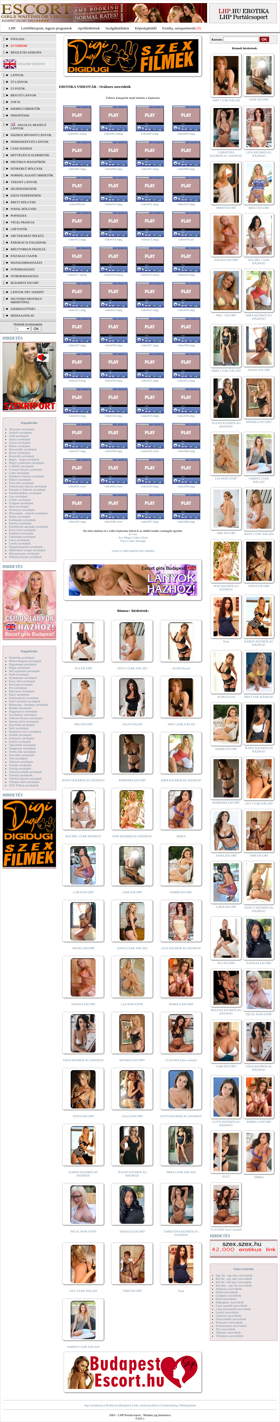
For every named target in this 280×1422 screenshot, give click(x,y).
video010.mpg (113, 204)
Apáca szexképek (19, 439)
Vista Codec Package (133, 540)
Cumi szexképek (19, 472)
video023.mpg (149, 310)
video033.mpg (77, 415)
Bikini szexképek (19, 446)
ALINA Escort (181, 668)
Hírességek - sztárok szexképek (28, 513)
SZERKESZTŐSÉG (23, 308)
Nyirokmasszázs (25, 276)
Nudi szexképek (19, 674)
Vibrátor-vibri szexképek (24, 781)
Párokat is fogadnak (28, 242)
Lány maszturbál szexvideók (233, 1309)
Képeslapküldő (146, 28)
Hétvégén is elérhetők (30, 155)
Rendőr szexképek (20, 708)
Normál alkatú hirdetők (32, 175)
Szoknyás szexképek (21, 738)
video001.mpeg (77, 133)
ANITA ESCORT (83, 1116)
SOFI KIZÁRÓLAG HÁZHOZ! (132, 836)
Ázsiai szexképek (19, 442)
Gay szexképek (18, 496)
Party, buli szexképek (22, 681)
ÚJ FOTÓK (18, 88)
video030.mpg (113, 380)
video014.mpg (113, 239)
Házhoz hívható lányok (31, 135)
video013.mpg (77, 239)
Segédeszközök (24, 188)
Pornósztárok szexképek (24, 698)
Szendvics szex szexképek (25, 731)
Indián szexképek (19, 516)
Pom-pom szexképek (22, 691)
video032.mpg (186, 380)
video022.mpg (113, 310)
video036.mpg (186, 415)
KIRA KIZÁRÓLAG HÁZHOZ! (181, 780)
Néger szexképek (19, 667)
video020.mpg (186, 274)
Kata (181, 1290)
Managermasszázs (26, 262)
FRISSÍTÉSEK (20, 115)
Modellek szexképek (21, 657)
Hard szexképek (19, 506)
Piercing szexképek (21, 684)
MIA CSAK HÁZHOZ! (259, 696)
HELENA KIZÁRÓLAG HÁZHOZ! (226, 1011)
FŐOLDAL (18, 39)
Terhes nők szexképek (22, 751)
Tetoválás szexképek (21, 755)
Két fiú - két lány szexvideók (233, 1282)
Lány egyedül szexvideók (231, 1305)
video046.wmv (113, 521)
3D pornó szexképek (21, 429)
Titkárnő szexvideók (228, 1332)
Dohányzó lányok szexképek (26, 476)
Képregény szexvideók (230, 1302)
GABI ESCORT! (226, 1066)
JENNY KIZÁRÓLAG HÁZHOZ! (83, 780)
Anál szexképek (19, 436)
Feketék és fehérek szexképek (27, 489)
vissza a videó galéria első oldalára (132, 550)
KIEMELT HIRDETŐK (25, 108)
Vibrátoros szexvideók (229, 1335)
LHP (12, 28)
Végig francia (22, 222)
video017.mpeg (77, 274)
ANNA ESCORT (226, 855)
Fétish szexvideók (227, 1292)
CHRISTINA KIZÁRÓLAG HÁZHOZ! (181, 1233)
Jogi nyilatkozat (94, 1405)
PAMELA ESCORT (181, 1004)
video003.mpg (149, 133)
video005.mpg (77, 168)
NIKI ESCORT (83, 724)
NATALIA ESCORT (132, 1231)
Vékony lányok (24, 182)
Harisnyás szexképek (22, 509)
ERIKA (181, 836)
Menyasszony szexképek (24, 553)
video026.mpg (113, 345)
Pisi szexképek (18, 687)
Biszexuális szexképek (23, 449)
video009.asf (77, 204)
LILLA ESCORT (132, 1116)
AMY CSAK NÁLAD (181, 724)
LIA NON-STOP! (132, 1004)
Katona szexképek (20, 523)
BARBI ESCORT (181, 892)
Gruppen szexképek (21, 503)
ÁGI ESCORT (83, 668)
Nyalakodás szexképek (23, 677)
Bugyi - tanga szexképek (24, 459)
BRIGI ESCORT (258, 207)
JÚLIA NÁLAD (132, 724)
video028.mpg (186, 345)
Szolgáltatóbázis (117, 28)
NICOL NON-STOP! (83, 1231)
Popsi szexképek (19, 694)
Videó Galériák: (243, 1269)
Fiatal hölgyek (24, 209)
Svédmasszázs (23, 269)
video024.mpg (186, 310)
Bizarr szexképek (19, 452)
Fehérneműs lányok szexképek (28, 486)
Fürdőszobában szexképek (25, 493)
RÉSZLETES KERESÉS (26, 52)
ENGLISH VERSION (31, 64)
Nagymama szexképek (23, 664)
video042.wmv (113, 486)
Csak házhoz (21, 148)
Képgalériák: (29, 422)
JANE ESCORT (132, 892)
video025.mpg (77, 345)
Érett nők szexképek (21, 483)
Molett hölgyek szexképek (25, 661)
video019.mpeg (149, 274)
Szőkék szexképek (20, 734)
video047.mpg (149, 521)
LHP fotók (19, 229)
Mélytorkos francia (28, 249)
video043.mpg (149, 486)
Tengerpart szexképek (22, 748)
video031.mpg (149, 380)
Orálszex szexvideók (228, 1315)
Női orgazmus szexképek (24, 671)
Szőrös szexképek (20, 741)
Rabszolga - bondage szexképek (28, 704)
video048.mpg (186, 521)
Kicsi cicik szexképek (22, 530)
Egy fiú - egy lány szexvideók (234, 1275)
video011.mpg (150, 204)
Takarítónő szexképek (22, 745)
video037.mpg (77, 451)
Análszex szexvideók (229, 1288)
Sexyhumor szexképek (23, 714)
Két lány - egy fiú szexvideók (234, 1285)
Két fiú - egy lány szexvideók (234, 1278)
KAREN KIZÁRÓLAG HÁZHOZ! (83, 1173)
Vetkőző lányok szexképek (25, 778)
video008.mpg (186, 168)
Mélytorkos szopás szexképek (27, 550)
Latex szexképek (19, 540)
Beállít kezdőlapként (118, 1405)
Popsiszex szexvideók (229, 1322)
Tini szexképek (18, 758)
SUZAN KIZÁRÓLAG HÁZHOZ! (132, 1173)
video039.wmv (150, 451)
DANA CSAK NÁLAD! (132, 948)
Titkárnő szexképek (21, 761)
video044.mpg (186, 486)
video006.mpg (113, 168)
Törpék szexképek (20, 765)
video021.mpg (77, 310)
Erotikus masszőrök (28, 161)
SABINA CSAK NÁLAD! (83, 1346)
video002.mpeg (113, 133)
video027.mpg (149, 345)
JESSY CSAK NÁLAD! (132, 668)
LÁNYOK (17, 75)
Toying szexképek (20, 768)
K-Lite (133, 534)
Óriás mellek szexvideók (231, 1319)
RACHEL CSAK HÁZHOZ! (83, 836)
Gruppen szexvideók (228, 1295)
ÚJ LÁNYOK (19, 81)
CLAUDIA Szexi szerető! (181, 1060)
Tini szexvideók (225, 1329)
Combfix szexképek (21, 466)
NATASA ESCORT (83, 1004)
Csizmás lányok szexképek (25, 469)
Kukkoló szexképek (21, 533)
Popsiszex (19, 215)
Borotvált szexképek (21, 456)
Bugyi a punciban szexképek (26, 462)
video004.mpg (186, 133)
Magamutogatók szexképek (26, 546)
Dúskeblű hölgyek (27, 168)
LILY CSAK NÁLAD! (83, 1290)
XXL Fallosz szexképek (23, 785)
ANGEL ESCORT (83, 948)
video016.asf (186, 239)
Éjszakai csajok (24, 256)
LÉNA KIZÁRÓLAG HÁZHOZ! (83, 1060)
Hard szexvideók (226, 1299)
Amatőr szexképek (20, 432)
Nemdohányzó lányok (30, 141)
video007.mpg (149, 168)
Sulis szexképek (19, 728)
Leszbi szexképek (20, 543)
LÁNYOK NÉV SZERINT (27, 292)
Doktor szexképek (20, 479)
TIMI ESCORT (132, 1290)
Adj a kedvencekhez (145, 1405)
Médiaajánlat (188, 1405)
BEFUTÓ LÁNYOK (23, 95)
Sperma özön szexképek (24, 721)
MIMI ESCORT (226, 207)
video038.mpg (113, 451)
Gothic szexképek (20, 499)
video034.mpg (113, 415)
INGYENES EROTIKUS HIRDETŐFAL (26, 300)
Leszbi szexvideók (227, 1312)
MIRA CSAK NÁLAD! (181, 1172)
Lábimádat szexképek (22, 536)
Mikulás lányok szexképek (25, 556)
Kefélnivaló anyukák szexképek (28, 526)
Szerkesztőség (168, 1405)
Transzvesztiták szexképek (25, 771)
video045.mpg (77, 521)
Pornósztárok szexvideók (231, 1325)
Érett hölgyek (23, 202)
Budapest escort (25, 282)
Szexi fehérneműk (26, 195)
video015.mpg (149, 239)
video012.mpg (186, 204)
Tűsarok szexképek (21, 775)
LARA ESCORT (83, 892)
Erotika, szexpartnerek (178, 28)
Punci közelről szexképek (24, 701)
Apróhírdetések (88, 28)
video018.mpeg (113, 274)
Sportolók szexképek (22, 724)
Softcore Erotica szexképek (25, 718)
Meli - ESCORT (226, 315)
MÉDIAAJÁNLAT (22, 315)
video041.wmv (77, 486)
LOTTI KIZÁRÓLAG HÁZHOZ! (181, 1116)
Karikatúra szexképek (22, 519)
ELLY (226, 1176)
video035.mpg (149, 415)
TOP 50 (15, 102)
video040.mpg (186, 451)
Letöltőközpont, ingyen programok (46, 28)
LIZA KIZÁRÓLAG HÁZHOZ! (181, 948)
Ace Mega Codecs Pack (133, 537)
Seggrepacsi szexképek (23, 711)
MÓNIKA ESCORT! (132, 1060)
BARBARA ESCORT (132, 780)
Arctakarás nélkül (27, 235)
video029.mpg (77, 380)
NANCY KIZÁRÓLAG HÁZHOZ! (259, 909)
